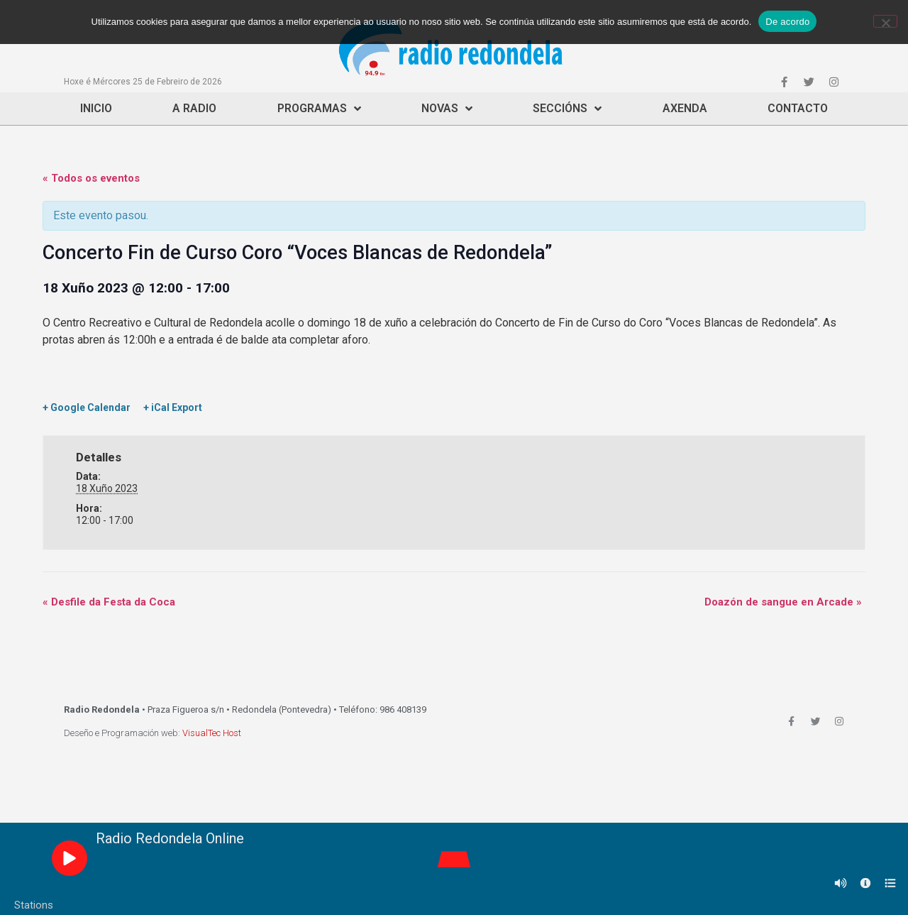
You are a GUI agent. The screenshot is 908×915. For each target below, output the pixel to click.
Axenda (685, 108)
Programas (319, 108)
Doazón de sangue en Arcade (783, 602)
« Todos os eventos (91, 178)
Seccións (567, 108)
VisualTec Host (211, 733)
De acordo (787, 21)
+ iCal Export (172, 407)
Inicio (96, 108)
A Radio (194, 108)
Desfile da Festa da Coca (109, 602)
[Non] (885, 21)
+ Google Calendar (87, 407)
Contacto (798, 108)
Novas (446, 108)
